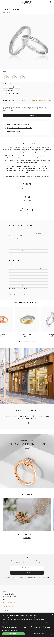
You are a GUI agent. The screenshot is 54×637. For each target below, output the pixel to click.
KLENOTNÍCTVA (27, 423)
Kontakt (5, 610)
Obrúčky (7, 166)
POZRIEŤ (27, 448)
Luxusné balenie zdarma (14, 131)
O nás (4, 591)
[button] (27, 630)
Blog (4, 599)
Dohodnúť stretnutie (27, 115)
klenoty (21, 152)
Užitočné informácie (8, 594)
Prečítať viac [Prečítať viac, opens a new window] (5, 624)
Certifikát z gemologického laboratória (18, 124)
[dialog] (27, 625)
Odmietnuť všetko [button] (39, 633)
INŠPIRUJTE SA (26, 537)
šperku (47, 176)
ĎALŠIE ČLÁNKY (27, 547)
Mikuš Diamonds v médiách (11, 596)
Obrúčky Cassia (27, 334)
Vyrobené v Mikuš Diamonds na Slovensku (19, 128)
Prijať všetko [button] (13, 633)
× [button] (52, 614)
